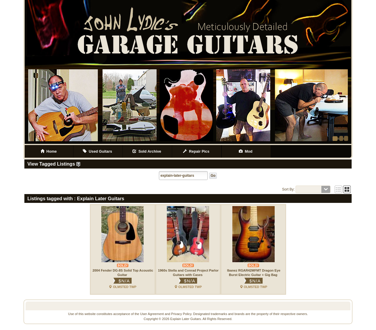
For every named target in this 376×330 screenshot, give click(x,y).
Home (49, 151)
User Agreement (152, 314)
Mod (246, 151)
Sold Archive (147, 151)
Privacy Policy (181, 314)
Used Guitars (98, 151)
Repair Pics (196, 151)
